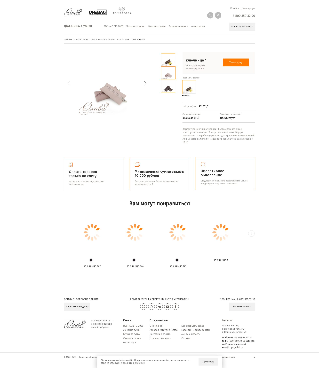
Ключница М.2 (92, 266)
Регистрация (249, 8)
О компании (156, 325)
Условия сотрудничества (164, 329)
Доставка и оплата (160, 333)
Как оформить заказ (192, 325)
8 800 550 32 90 (244, 16)
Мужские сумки (131, 333)
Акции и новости (190, 333)
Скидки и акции (132, 338)
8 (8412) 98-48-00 (242, 337)
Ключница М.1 (177, 266)
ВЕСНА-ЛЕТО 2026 (133, 325)
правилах (140, 363)
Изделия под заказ (160, 338)
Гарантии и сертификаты (195, 329)
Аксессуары (129, 342)
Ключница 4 (220, 260)
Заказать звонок (242, 306)
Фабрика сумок (78, 26)
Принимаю (208, 361)
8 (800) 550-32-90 (246, 299)
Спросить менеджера (77, 306)
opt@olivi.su (236, 347)
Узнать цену (235, 62)
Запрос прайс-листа (242, 26)
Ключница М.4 (135, 266)
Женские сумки (131, 329)
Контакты (227, 320)
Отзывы (185, 338)
